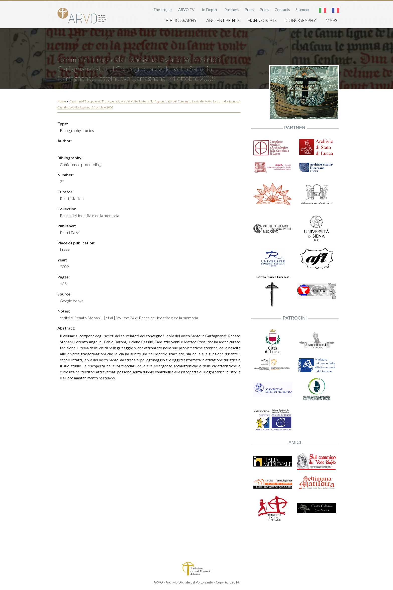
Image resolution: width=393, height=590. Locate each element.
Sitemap (302, 9)
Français (335, 10)
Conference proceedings (81, 164)
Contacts (282, 9)
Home (61, 101)
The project (163, 9)
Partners (231, 9)
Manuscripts (262, 20)
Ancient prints (223, 20)
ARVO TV (186, 9)
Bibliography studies (77, 130)
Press (249, 9)
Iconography (300, 20)
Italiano (322, 10)
